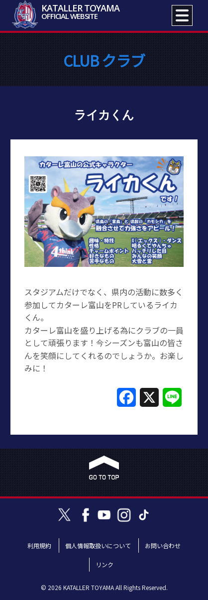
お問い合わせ (163, 545)
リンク (104, 564)
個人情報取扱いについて (98, 545)
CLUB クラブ (104, 60)
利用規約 (39, 545)
